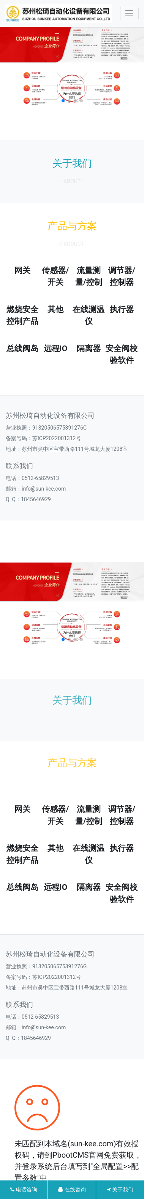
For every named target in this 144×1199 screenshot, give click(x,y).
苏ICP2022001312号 (56, 438)
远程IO (56, 348)
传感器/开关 (55, 276)
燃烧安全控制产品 (22, 315)
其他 (55, 309)
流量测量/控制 (88, 276)
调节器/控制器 (121, 276)
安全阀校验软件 (122, 354)
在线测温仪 (88, 315)
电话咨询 (23, 1189)
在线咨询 (71, 1189)
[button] (63, 100)
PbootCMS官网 (78, 1155)
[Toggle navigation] (129, 13)
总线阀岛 (22, 348)
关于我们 (120, 1189)
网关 (22, 270)
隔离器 (89, 348)
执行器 (122, 309)
